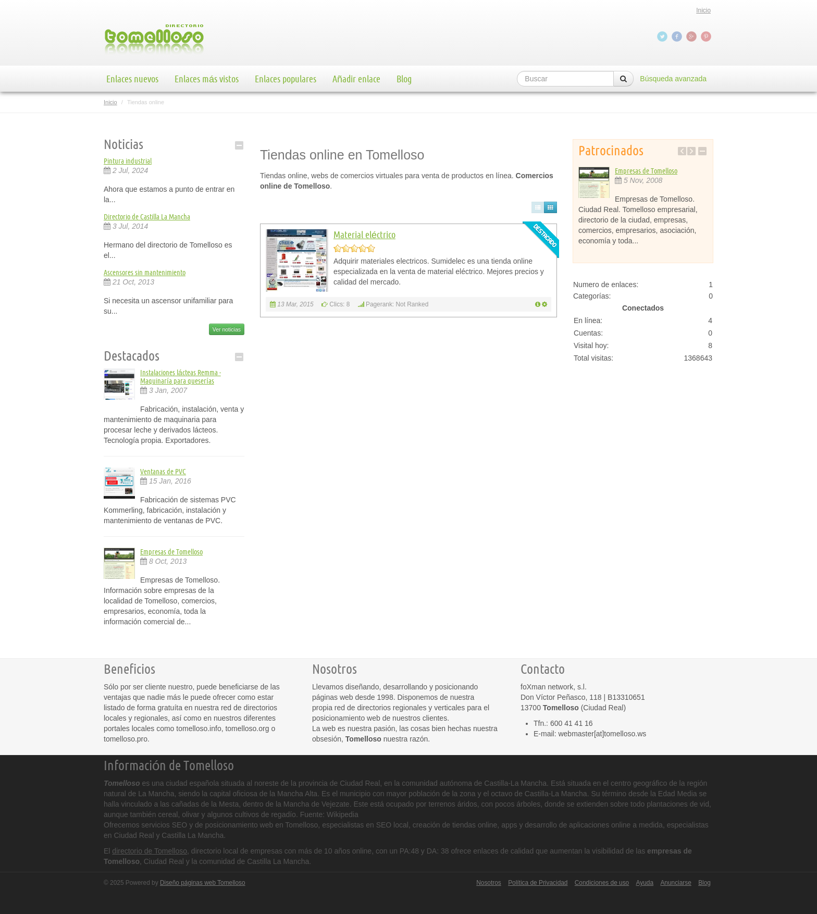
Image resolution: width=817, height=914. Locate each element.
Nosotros (488, 882)
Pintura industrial (128, 161)
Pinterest (707, 36)
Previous (682, 151)
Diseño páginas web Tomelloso (202, 882)
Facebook (678, 36)
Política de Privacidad (537, 882)
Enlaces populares (285, 78)
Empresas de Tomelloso (171, 552)
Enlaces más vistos (207, 78)
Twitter (663, 36)
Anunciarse (675, 882)
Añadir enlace (356, 78)
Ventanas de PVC (163, 471)
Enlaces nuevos (132, 78)
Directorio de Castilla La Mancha (147, 217)
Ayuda (645, 882)
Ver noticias (227, 329)
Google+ (692, 36)
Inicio (703, 10)
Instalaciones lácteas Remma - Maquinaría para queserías (180, 376)
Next (691, 151)
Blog (404, 78)
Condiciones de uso (602, 882)
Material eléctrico (364, 234)
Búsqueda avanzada (673, 79)
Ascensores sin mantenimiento (144, 272)
